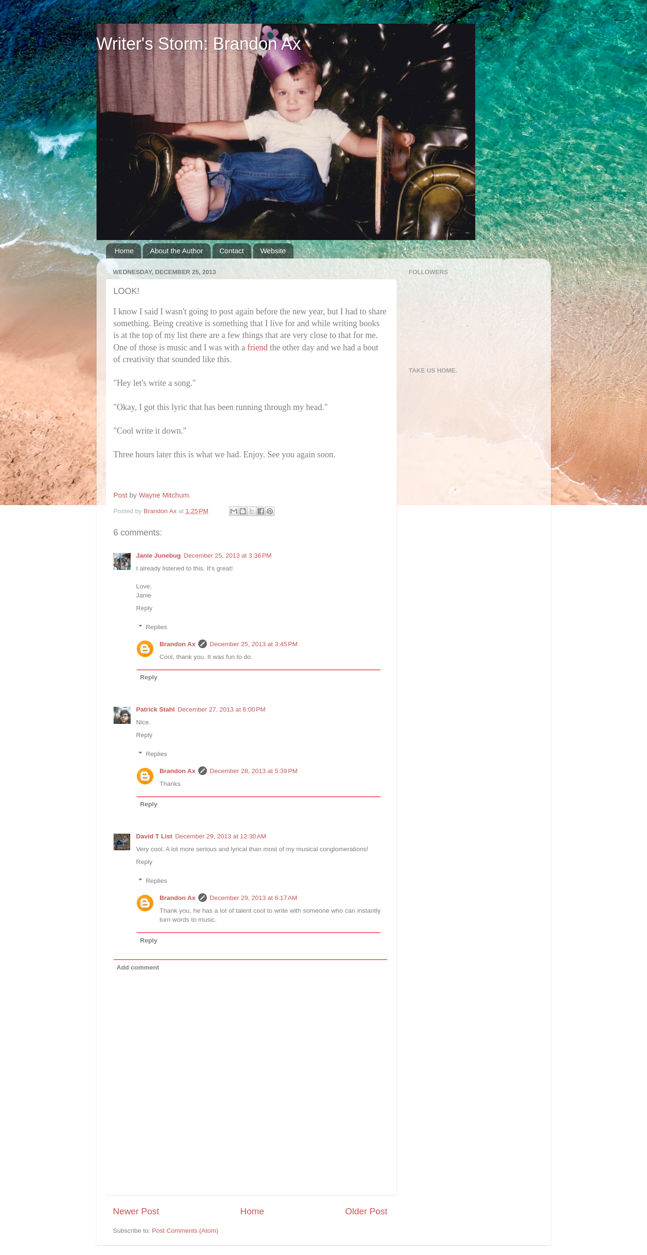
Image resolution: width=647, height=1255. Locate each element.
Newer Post (136, 1211)
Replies (156, 627)
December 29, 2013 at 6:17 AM (253, 897)
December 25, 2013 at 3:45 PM (254, 644)
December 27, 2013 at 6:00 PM (221, 709)
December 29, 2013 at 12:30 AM (220, 836)
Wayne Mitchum (164, 495)
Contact (232, 251)
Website (273, 251)
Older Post (366, 1211)
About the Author (176, 251)
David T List (154, 836)
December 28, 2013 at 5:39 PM (254, 770)
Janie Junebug (158, 555)
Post (121, 495)
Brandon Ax (177, 644)
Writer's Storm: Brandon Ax (199, 43)
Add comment (137, 967)
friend (257, 347)
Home (124, 251)
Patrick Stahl (155, 709)
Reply (144, 608)
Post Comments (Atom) (185, 1230)
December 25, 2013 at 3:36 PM (228, 555)
